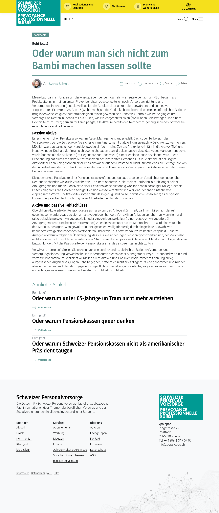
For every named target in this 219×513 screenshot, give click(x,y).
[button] (79, 6)
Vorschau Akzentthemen (68, 455)
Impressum (97, 444)
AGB (93, 455)
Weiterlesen (42, 308)
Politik (20, 433)
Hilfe (56, 473)
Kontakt (95, 438)
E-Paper (58, 444)
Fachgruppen (98, 433)
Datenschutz (98, 449)
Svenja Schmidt (59, 84)
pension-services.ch (65, 460)
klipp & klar (23, 449)
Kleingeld (22, 444)
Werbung (59, 433)
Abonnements (62, 427)
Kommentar (40, 34)
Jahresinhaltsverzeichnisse (70, 449)
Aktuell (20, 427)
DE (66, 19)
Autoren (95, 427)
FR (71, 19)
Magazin (58, 438)
